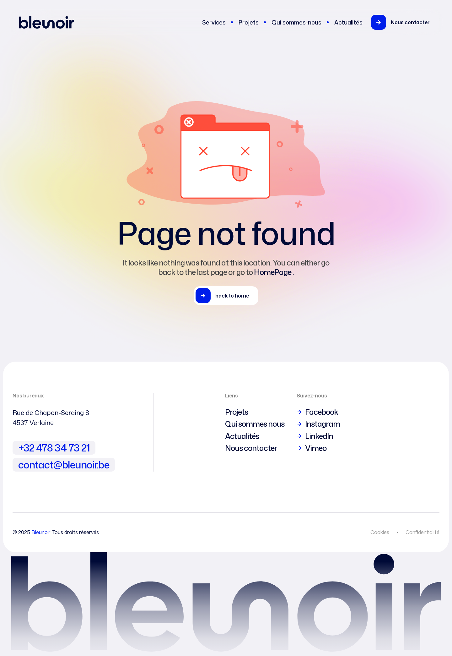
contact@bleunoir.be (63, 464)
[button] (404, 22)
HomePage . (274, 272)
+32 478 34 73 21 (54, 447)
